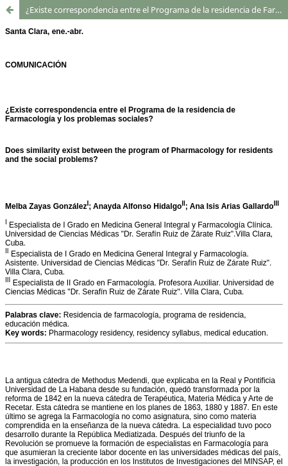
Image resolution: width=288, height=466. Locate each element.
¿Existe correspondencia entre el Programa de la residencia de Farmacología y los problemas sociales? (157, 9)
